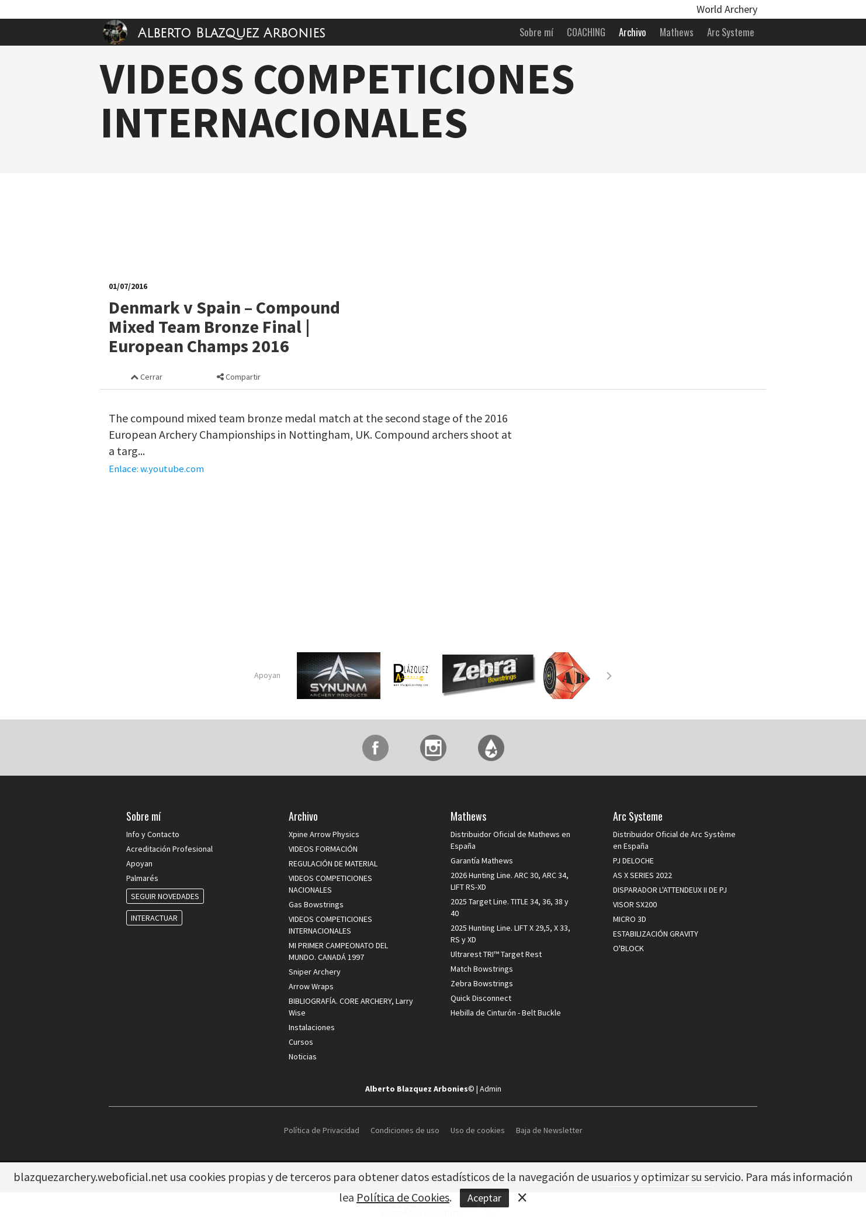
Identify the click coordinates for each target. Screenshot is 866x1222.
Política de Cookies (402, 1197)
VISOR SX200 (635, 904)
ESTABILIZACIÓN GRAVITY (655, 933)
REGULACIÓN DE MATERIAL (333, 863)
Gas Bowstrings (316, 904)
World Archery (727, 9)
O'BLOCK (628, 948)
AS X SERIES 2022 (642, 875)
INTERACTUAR (154, 918)
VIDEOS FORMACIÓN (323, 849)
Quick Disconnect (481, 998)
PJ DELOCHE (633, 860)
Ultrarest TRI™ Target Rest (496, 954)
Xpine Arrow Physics (324, 834)
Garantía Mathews (482, 860)
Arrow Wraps (311, 986)
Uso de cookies (478, 1130)
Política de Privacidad (322, 1130)
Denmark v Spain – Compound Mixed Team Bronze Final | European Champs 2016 (224, 327)
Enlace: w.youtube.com (156, 469)
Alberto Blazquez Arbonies (231, 33)
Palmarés (142, 878)
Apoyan (267, 675)
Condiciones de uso (404, 1130)
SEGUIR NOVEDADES (165, 896)
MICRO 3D (629, 919)
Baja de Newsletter (549, 1130)
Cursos (301, 1042)
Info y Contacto (152, 834)
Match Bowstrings (482, 968)
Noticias (303, 1056)
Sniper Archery (315, 971)
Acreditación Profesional (169, 849)
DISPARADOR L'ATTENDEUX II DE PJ (670, 889)
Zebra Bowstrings (482, 983)
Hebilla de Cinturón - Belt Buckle (506, 1012)
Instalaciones (312, 1027)
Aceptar (484, 1197)
